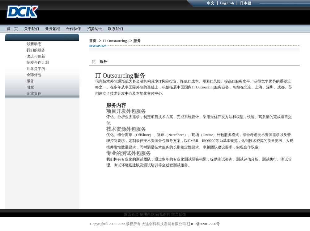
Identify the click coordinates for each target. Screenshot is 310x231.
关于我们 (31, 29)
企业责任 (34, 93)
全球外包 (34, 75)
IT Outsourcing (115, 41)
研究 (30, 87)
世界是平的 (36, 68)
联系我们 (115, 29)
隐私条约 (162, 214)
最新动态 (34, 44)
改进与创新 (36, 56)
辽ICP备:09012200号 (203, 224)
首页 (92, 41)
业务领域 (52, 29)
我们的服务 (36, 50)
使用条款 (147, 214)
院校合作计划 (38, 62)
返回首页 (131, 214)
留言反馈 (178, 214)
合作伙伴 (73, 29)
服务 (30, 81)
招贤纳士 (94, 29)
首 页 (10, 29)
